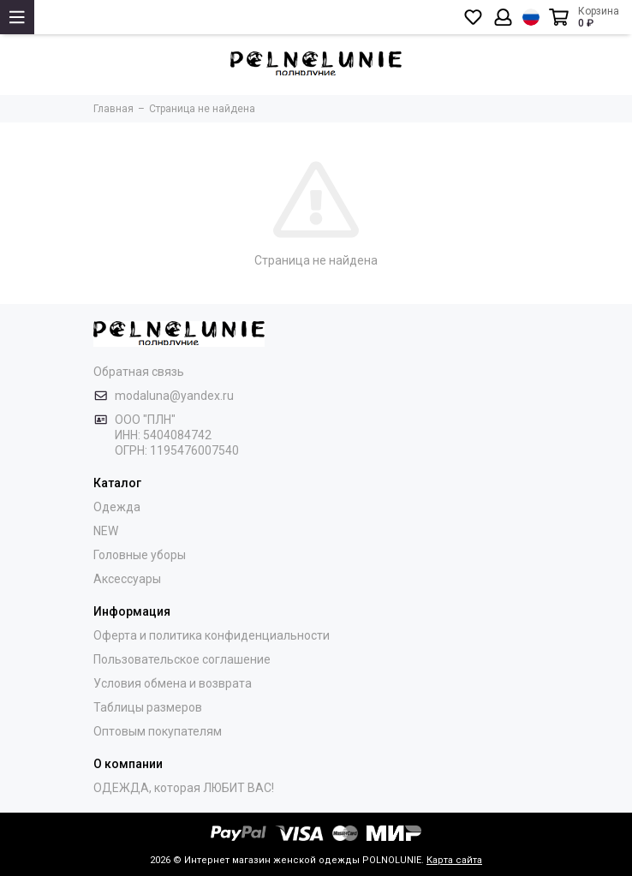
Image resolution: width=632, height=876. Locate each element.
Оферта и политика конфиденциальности (211, 635)
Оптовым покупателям (157, 731)
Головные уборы (139, 555)
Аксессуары (127, 579)
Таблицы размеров (147, 707)
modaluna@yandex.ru (174, 395)
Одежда (116, 507)
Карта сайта (454, 860)
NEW (105, 531)
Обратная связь (138, 371)
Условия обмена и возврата (172, 683)
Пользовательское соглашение (182, 659)
